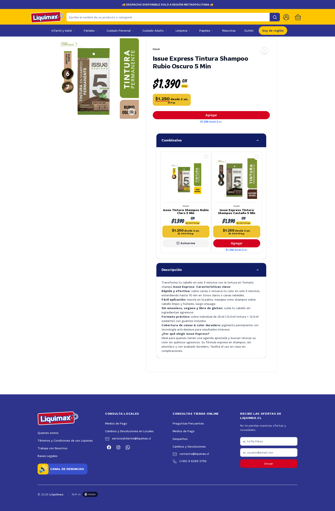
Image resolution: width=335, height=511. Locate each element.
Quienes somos (48, 432)
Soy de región (273, 30)
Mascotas (229, 30)
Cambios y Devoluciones (189, 445)
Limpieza (183, 30)
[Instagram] (118, 446)
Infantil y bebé (63, 30)
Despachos (180, 438)
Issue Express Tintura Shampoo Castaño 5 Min (236, 210)
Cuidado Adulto (155, 30)
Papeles (206, 30)
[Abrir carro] (298, 17)
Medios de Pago (116, 422)
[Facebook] (109, 446)
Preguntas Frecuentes (188, 422)
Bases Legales (47, 455)
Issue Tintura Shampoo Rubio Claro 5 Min (186, 210)
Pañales (91, 30)
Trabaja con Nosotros (52, 447)
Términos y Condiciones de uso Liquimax (65, 439)
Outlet (249, 30)
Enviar (268, 462)
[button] (264, 49)
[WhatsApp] (128, 446)
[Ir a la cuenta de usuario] (286, 17)
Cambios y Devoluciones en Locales (129, 430)
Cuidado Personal (120, 30)
